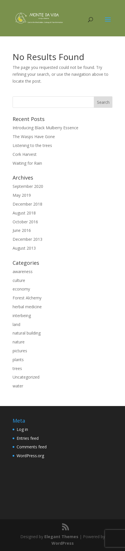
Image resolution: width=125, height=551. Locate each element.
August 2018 (24, 213)
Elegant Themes (61, 536)
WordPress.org (30, 455)
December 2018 (27, 204)
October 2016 (25, 221)
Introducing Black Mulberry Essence (45, 127)
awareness (23, 271)
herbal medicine (27, 306)
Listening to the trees (32, 145)
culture (19, 280)
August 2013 (24, 248)
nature (19, 342)
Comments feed (32, 446)
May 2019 (22, 195)
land (16, 324)
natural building (27, 333)
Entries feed (28, 438)
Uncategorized (26, 377)
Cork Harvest (25, 154)
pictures (20, 350)
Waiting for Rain (27, 163)
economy (21, 289)
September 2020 (28, 186)
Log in (22, 429)
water (18, 386)
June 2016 (22, 230)
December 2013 (27, 239)
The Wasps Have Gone (34, 136)
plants (18, 359)
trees (17, 368)
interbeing (22, 315)
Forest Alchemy (27, 298)
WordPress (62, 543)
